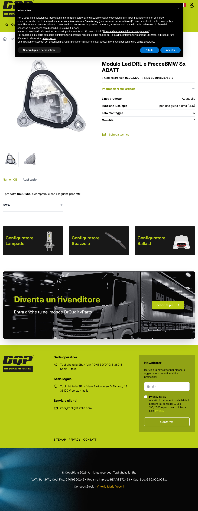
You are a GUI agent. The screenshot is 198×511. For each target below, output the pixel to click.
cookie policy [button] (166, 21)
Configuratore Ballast (151, 240)
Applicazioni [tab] (31, 179)
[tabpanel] (99, 201)
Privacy (159, 410)
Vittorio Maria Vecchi (110, 486)
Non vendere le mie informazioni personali (126, 31)
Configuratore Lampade (20, 240)
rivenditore (57, 299)
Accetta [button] (170, 50)
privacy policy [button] (49, 38)
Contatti (90, 439)
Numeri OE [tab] (10, 179)
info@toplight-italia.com (76, 408)
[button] (179, 8)
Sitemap (60, 439)
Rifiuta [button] (149, 50)
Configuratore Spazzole (86, 240)
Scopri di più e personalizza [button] (39, 50)
